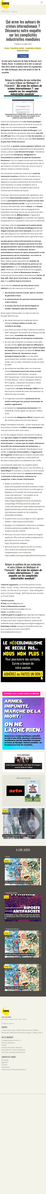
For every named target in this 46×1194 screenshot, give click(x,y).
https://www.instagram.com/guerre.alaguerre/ (27, 623)
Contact (4, 1065)
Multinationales (23, 50)
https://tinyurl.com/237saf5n (23, 521)
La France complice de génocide (13, 1052)
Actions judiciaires (8, 1043)
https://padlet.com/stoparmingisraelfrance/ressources (25, 555)
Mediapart (31, 83)
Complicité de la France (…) (11, 1040)
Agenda (4, 1062)
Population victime (17, 48)
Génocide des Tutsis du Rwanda (13, 1050)
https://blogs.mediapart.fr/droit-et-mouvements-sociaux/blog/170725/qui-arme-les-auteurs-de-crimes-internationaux (23, 504)
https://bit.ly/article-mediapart (16, 543)
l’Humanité (9, 85)
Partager (23, 56)
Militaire (5, 11)
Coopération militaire (33, 48)
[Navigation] (41, 2)
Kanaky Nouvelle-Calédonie (12, 1047)
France (4, 1045)
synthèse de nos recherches (28, 80)
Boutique (5, 1060)
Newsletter (6, 1067)
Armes (14, 11)
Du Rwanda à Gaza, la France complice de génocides (21, 693)
